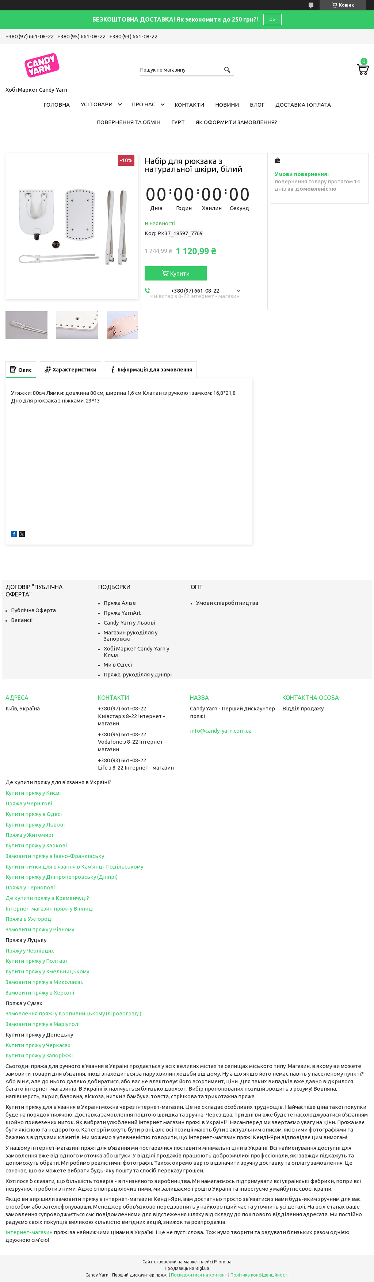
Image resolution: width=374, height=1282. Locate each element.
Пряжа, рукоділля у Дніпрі (138, 674)
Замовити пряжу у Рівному (39, 929)
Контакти (189, 105)
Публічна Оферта (33, 610)
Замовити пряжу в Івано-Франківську (54, 856)
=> (272, 19)
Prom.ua (223, 1261)
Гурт (178, 122)
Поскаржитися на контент (199, 1275)
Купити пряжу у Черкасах (37, 1045)
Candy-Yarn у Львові (129, 622)
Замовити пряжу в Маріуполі (42, 1024)
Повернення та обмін (128, 122)
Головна (56, 105)
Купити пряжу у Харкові (36, 845)
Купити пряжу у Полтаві (36, 961)
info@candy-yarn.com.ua (221, 731)
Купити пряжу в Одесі (33, 814)
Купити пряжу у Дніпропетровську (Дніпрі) (61, 877)
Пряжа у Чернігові (28, 803)
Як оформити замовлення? (236, 122)
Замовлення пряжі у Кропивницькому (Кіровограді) (73, 1013)
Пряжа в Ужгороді (29, 919)
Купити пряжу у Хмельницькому (47, 971)
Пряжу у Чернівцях (29, 950)
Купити (180, 273)
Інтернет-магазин (29, 1232)
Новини (227, 105)
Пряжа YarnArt (122, 613)
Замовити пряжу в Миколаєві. (44, 982)
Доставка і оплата (303, 105)
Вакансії (22, 620)
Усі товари (96, 104)
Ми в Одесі (118, 664)
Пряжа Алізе (120, 603)
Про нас (143, 104)
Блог (257, 105)
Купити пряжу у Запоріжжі (39, 1055)
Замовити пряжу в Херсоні (39, 992)
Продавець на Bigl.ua (187, 1268)
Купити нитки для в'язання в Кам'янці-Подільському (74, 866)
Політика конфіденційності (259, 1275)
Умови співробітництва (227, 603)
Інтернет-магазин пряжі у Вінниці (49, 908)
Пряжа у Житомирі (29, 835)
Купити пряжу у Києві (33, 793)
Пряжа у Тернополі (30, 887)
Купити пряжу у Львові (35, 824)
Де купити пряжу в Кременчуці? (47, 898)
